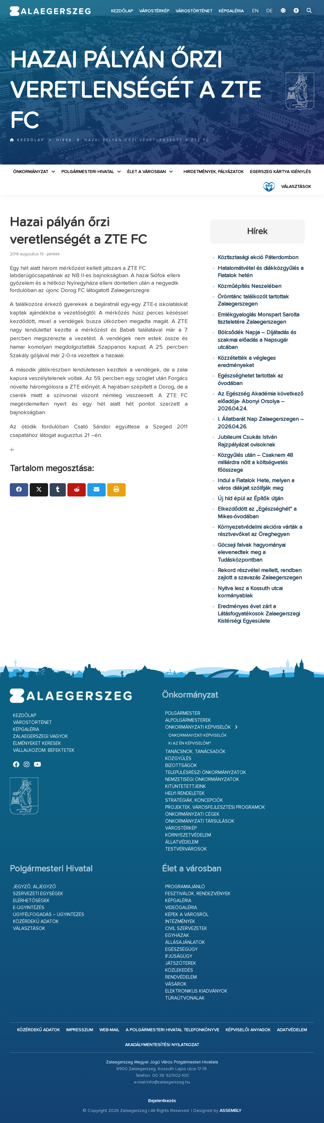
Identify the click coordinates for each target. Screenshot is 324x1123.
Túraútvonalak (185, 998)
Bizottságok (181, 765)
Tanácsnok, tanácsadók (195, 751)
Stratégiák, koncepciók (194, 800)
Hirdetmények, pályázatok (214, 172)
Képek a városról (187, 914)
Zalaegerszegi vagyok (40, 736)
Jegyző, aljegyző (34, 886)
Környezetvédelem (188, 835)
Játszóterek (180, 963)
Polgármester (182, 713)
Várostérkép (154, 11)
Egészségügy (181, 949)
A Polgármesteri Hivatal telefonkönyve (172, 1030)
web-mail (109, 1030)
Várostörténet (194, 11)
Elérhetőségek (31, 900)
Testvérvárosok (186, 849)
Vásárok (176, 984)
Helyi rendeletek (185, 793)
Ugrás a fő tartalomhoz (298, 2)
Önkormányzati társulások (199, 821)
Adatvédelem (292, 1030)
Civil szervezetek (186, 928)
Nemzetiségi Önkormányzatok (202, 779)
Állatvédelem (181, 842)
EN (255, 11)
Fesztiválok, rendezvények (198, 893)
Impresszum (79, 1030)
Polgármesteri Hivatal (87, 172)
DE (269, 11)
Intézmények (180, 921)
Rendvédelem (181, 977)
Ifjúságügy (178, 956)
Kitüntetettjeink (185, 786)
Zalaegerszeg (50, 11)
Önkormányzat (30, 172)
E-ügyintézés (28, 907)
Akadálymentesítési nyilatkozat (162, 1045)
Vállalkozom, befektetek (44, 750)
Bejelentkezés (162, 1101)
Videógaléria (181, 907)
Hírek (64, 140)
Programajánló (185, 886)
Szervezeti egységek (38, 893)
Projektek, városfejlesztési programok (215, 807)
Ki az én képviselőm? (189, 743)
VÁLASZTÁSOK (296, 186)
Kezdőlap (122, 11)
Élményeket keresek (37, 743)
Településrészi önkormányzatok (205, 772)
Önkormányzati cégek (192, 814)
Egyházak (177, 935)
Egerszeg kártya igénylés (280, 172)
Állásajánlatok (185, 942)
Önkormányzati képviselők (198, 727)
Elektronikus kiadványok (196, 991)
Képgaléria (231, 11)
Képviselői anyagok (248, 1030)
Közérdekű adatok (36, 921)
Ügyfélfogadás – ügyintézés (48, 914)
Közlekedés (179, 970)
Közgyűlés (178, 758)
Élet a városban (146, 172)
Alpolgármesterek (188, 720)
